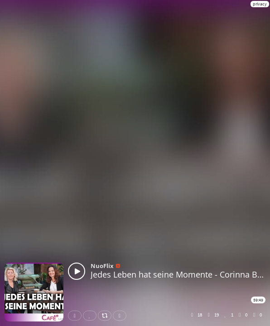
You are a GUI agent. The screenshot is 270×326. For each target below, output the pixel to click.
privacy (260, 4)
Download (121, 315)
